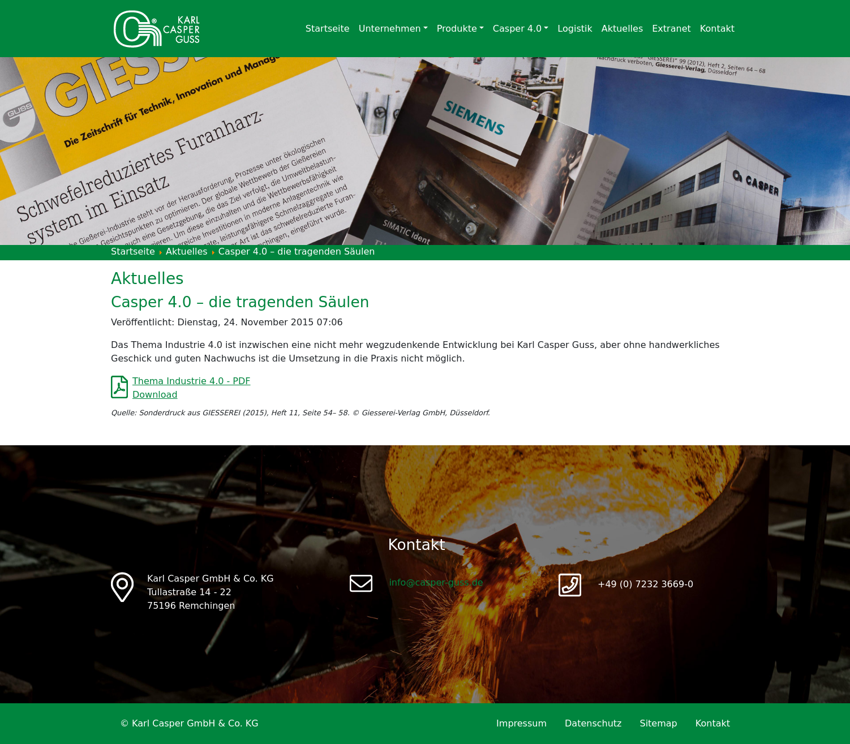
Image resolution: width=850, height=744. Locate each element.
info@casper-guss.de (436, 582)
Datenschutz (593, 723)
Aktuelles (622, 28)
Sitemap (658, 723)
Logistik (574, 28)
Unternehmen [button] (390, 28)
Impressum (521, 723)
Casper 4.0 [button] (517, 28)
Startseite (328, 28)
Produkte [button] (457, 28)
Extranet (671, 28)
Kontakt (717, 28)
